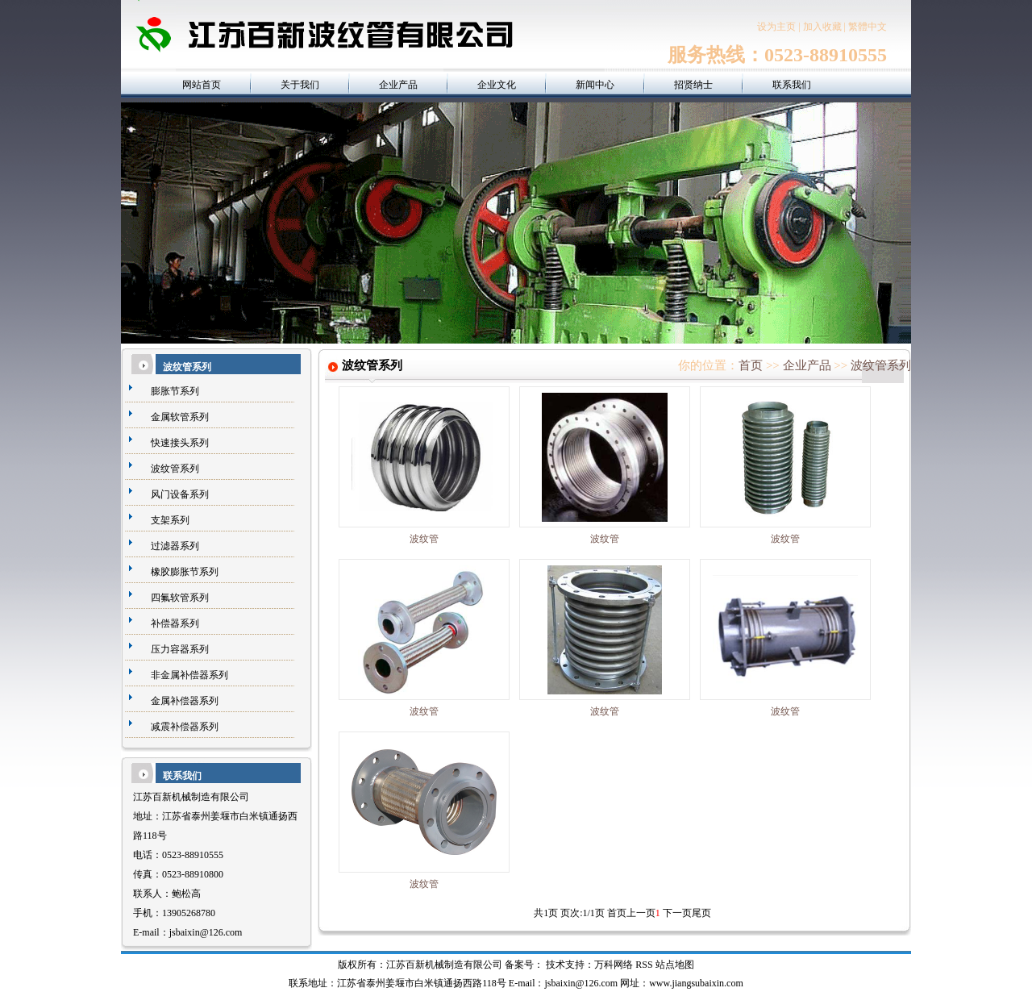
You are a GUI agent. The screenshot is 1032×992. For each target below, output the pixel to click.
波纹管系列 (881, 365)
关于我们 (300, 84)
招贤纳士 (693, 84)
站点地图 (674, 964)
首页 (751, 365)
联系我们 (791, 84)
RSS (643, 964)
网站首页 (201, 84)
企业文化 (496, 84)
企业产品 (398, 84)
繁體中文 (867, 26)
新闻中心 (595, 84)
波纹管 (424, 538)
